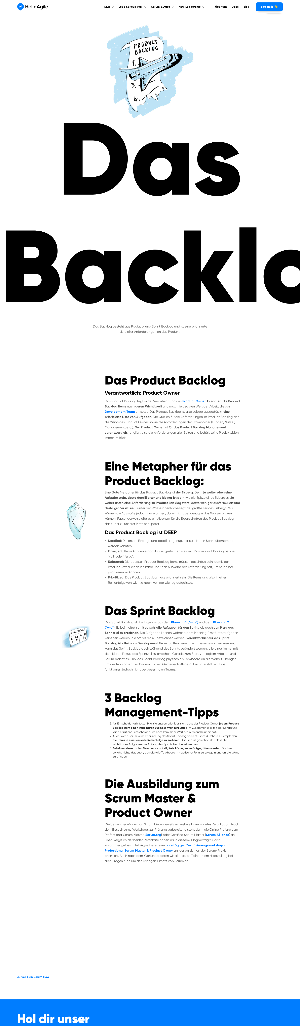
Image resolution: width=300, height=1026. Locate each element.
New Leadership (190, 6)
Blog (246, 6)
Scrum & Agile (160, 6)
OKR (107, 6)
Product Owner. (194, 401)
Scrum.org (153, 835)
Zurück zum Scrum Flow (33, 977)
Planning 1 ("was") (184, 622)
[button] (110, 6)
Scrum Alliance (217, 835)
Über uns (221, 6)
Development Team (120, 412)
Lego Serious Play (131, 6)
